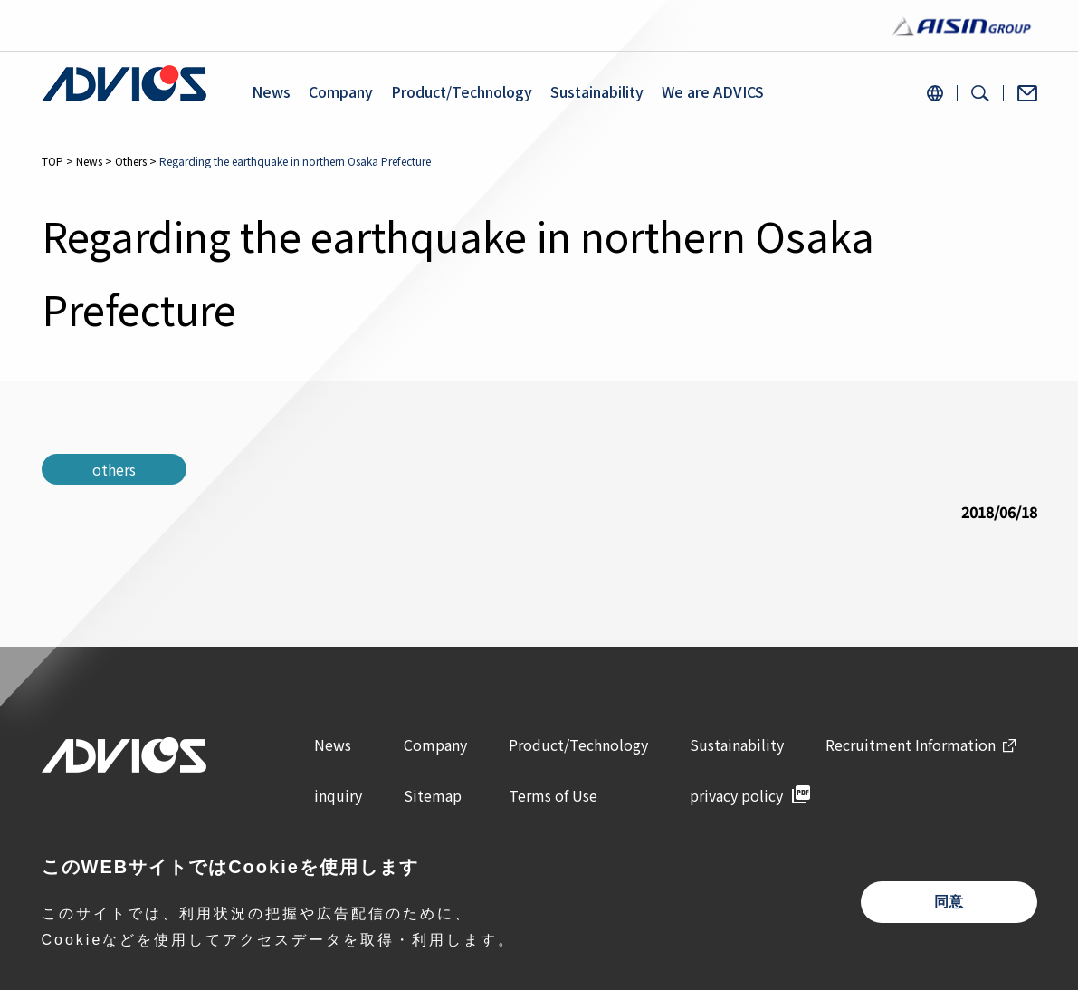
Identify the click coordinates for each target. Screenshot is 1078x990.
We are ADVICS (713, 92)
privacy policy (736, 795)
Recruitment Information (910, 744)
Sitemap (433, 795)
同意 (948, 901)
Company (341, 92)
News (271, 92)
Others (131, 160)
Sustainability (597, 92)
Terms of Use (553, 795)
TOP (52, 160)
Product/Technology (461, 92)
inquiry (338, 795)
